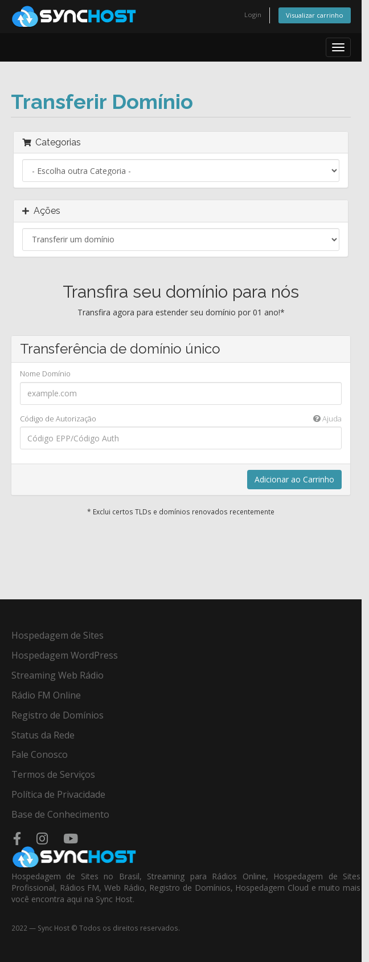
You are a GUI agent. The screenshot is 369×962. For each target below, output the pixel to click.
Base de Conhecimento (60, 814)
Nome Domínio (45, 373)
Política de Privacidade (58, 794)
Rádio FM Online (46, 695)
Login (252, 14)
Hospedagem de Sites (57, 635)
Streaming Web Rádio (57, 675)
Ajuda (327, 418)
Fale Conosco (39, 754)
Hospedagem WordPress (64, 655)
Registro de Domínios (57, 715)
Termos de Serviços (53, 774)
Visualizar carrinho (314, 15)
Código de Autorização (181, 418)
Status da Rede (43, 735)
